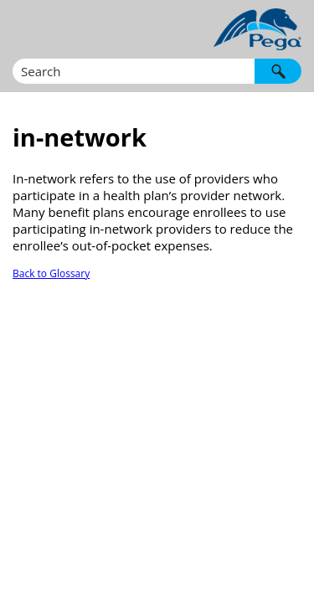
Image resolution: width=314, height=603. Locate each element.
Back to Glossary (51, 273)
